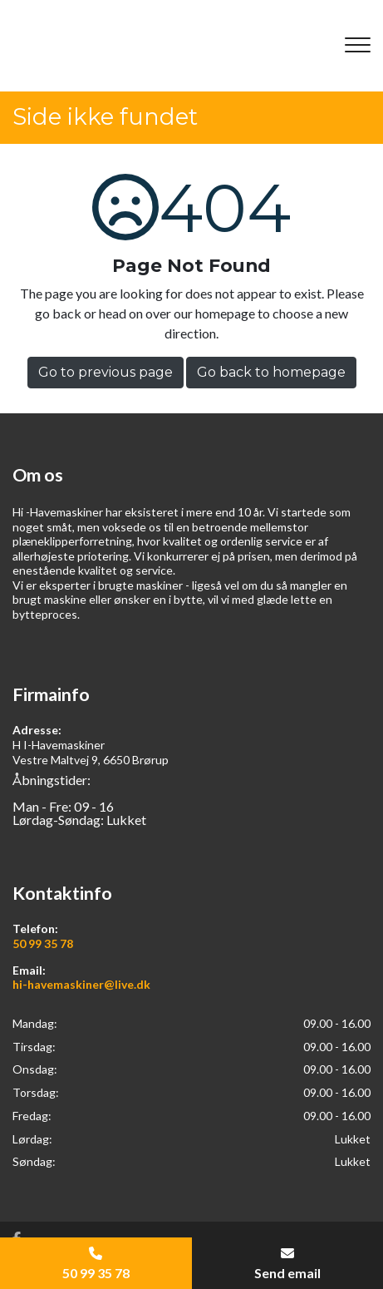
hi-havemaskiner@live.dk (81, 984)
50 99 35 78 (42, 943)
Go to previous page (105, 372)
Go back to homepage (271, 372)
